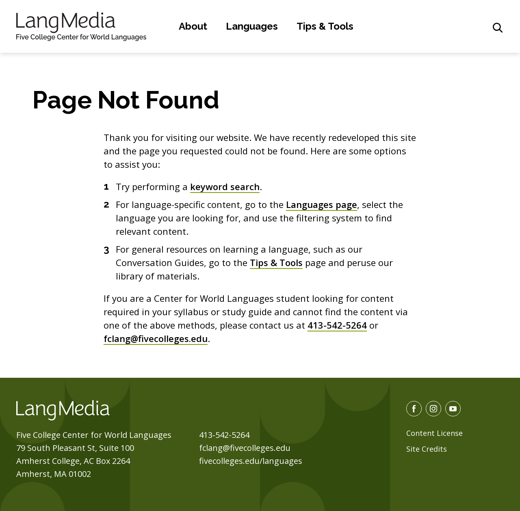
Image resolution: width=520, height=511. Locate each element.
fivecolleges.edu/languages (250, 460)
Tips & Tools (325, 26)
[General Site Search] (498, 28)
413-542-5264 (337, 325)
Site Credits (426, 449)
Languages (252, 26)
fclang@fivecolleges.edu (156, 338)
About (193, 26)
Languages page (321, 204)
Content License (434, 433)
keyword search (225, 186)
